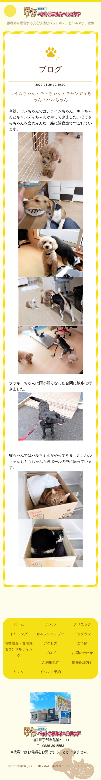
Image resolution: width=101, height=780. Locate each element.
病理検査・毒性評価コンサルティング (19, 649)
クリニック (82, 624)
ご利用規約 (50, 662)
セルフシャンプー (50, 634)
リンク (18, 672)
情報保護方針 (82, 662)
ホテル (50, 624)
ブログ (50, 653)
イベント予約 (50, 672)
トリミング (18, 634)
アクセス (50, 643)
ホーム (18, 624)
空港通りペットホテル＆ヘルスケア (50, 731)
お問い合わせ (82, 653)
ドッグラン (82, 634)
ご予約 (82, 643)
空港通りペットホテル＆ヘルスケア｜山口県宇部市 (50, 12)
